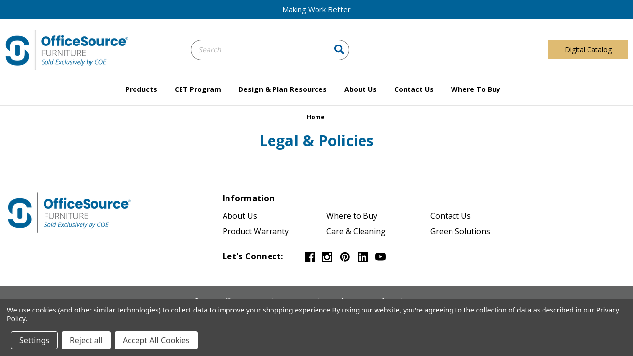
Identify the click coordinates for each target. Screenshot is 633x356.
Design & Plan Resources (282, 89)
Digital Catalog (588, 49)
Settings (34, 340)
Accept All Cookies (156, 340)
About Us (360, 89)
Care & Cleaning (356, 231)
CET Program (198, 89)
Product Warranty (256, 231)
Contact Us (414, 89)
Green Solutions (460, 231)
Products (141, 89)
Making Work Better (316, 9)
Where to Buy (475, 89)
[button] (316, 9)
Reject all (86, 340)
